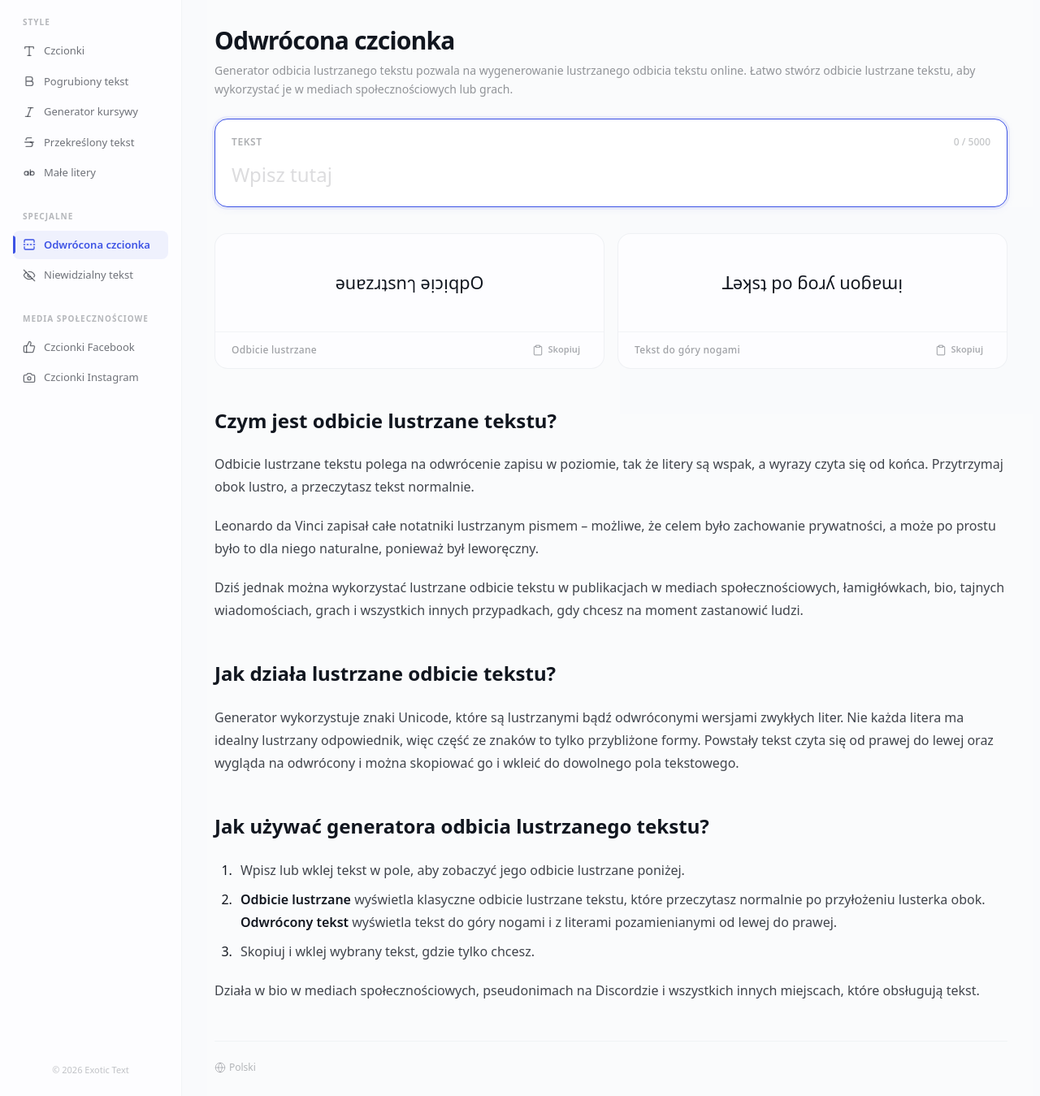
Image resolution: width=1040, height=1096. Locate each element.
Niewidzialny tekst (78, 274)
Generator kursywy (80, 111)
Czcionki (53, 50)
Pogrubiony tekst (75, 81)
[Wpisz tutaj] (611, 174)
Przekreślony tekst (78, 142)
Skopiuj (556, 349)
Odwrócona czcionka (86, 244)
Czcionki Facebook (79, 347)
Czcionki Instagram (81, 377)
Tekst (247, 142)
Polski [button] (235, 1067)
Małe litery (59, 172)
